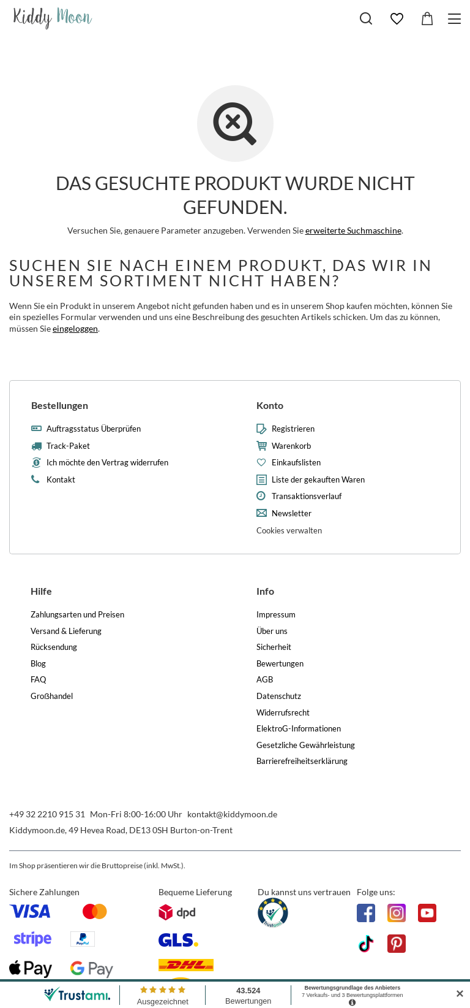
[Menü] (456, 18)
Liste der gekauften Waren (318, 479)
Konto (269, 405)
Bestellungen (59, 405)
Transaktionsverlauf (306, 496)
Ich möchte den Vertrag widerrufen (107, 462)
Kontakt (61, 479)
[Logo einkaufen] (53, 18)
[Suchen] (366, 18)
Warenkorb (291, 446)
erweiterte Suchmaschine (353, 230)
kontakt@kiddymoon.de (232, 814)
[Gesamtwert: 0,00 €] (427, 19)
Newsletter (291, 513)
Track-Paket (68, 446)
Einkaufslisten (296, 462)
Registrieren (293, 428)
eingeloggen (75, 328)
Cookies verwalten (289, 530)
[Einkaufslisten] (396, 19)
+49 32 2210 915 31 (47, 814)
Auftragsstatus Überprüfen (94, 428)
